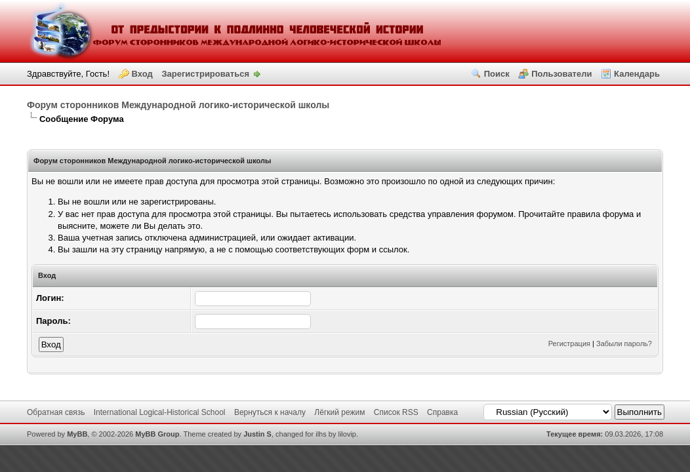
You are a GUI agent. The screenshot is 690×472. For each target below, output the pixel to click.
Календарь (637, 74)
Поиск (497, 74)
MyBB (77, 434)
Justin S (257, 434)
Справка (442, 412)
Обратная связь (56, 412)
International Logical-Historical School (160, 412)
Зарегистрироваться (205, 74)
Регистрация (569, 343)
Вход (142, 74)
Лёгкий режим (339, 412)
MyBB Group (157, 434)
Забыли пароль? (624, 343)
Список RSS (396, 412)
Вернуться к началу (270, 412)
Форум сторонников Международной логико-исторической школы (178, 105)
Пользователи (561, 74)
